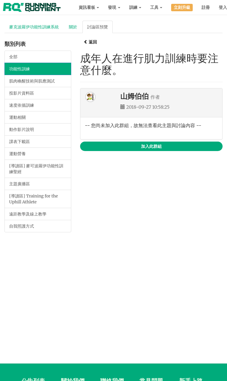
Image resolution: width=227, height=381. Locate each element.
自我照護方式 (21, 226)
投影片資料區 (21, 93)
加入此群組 (151, 146)
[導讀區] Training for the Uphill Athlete (33, 199)
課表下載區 (19, 141)
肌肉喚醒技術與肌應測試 (32, 81)
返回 (90, 42)
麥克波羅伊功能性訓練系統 (34, 27)
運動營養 (17, 153)
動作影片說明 (21, 129)
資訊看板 (89, 7)
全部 (13, 56)
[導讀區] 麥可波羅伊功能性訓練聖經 (36, 168)
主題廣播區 (19, 184)
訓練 (135, 7)
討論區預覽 (97, 27)
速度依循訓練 (21, 105)
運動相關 (17, 117)
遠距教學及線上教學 (27, 214)
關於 (73, 27)
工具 (156, 7)
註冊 (206, 7)
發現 (114, 7)
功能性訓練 (19, 69)
